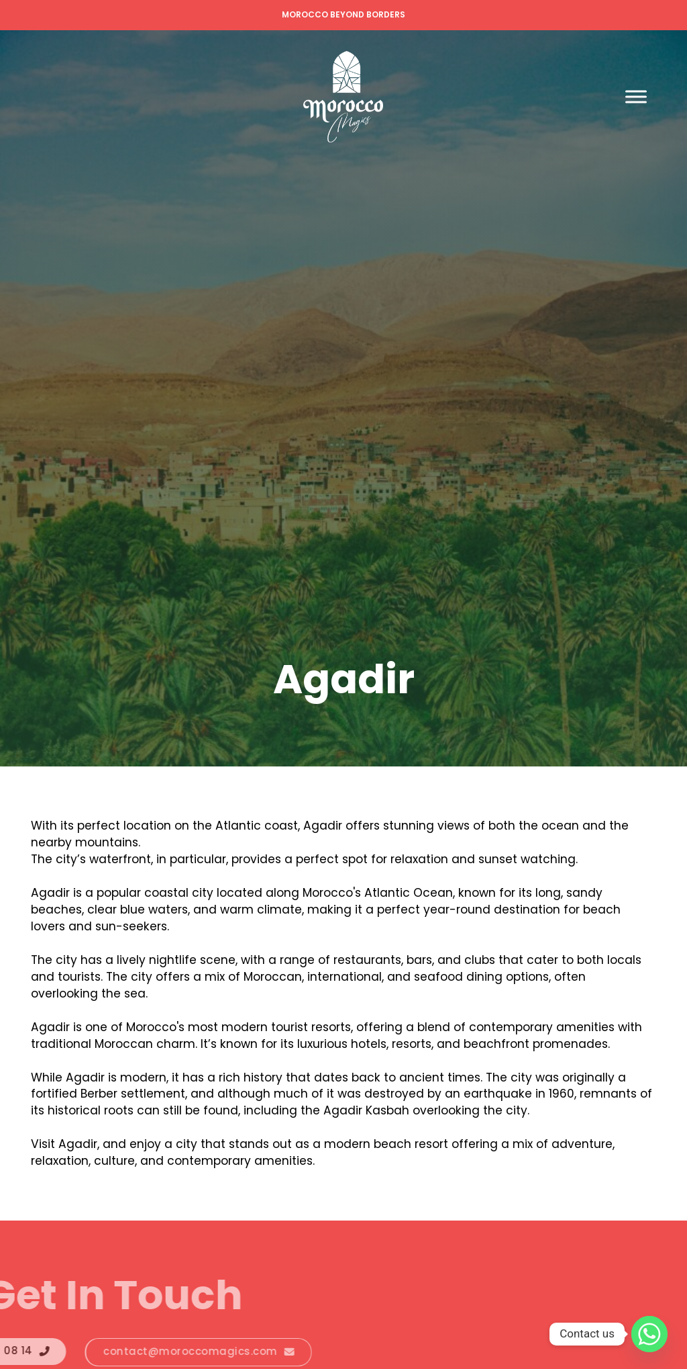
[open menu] (636, 97)
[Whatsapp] (649, 1334)
